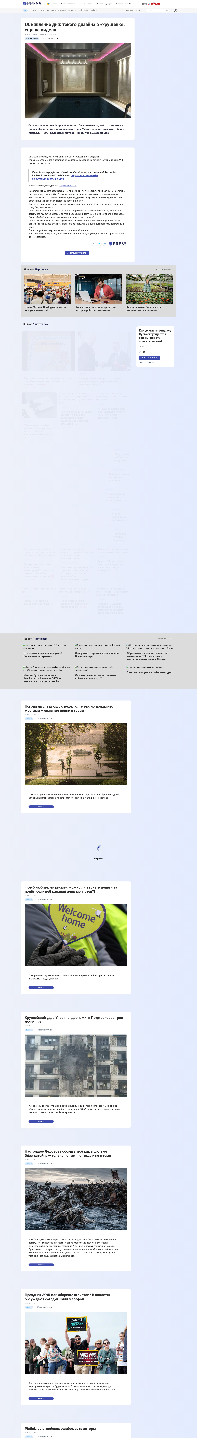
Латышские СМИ (123, 4)
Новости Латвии (86, 4)
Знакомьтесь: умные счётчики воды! (149, 552)
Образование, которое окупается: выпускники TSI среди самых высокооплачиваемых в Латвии (147, 536)
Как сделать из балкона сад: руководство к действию (144, 282)
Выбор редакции (104, 4)
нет (143, 325)
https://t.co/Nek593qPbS (84, 175)
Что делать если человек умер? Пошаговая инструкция (42, 535)
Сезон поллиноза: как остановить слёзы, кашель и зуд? (95, 554)
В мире (52, 4)
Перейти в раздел (163, 269)
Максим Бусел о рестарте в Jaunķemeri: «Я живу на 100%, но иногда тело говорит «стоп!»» (42, 555)
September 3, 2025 (68, 186)
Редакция (130, 10)
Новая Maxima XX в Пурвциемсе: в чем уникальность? (45, 282)
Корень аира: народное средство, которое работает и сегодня (96, 282)
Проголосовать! (149, 331)
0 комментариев (51, 39)
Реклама (138, 10)
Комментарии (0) (76, 253)
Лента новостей (68, 4)
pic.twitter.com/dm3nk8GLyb (48, 178)
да (143, 319)
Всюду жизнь (32, 39)
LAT (25, 10)
